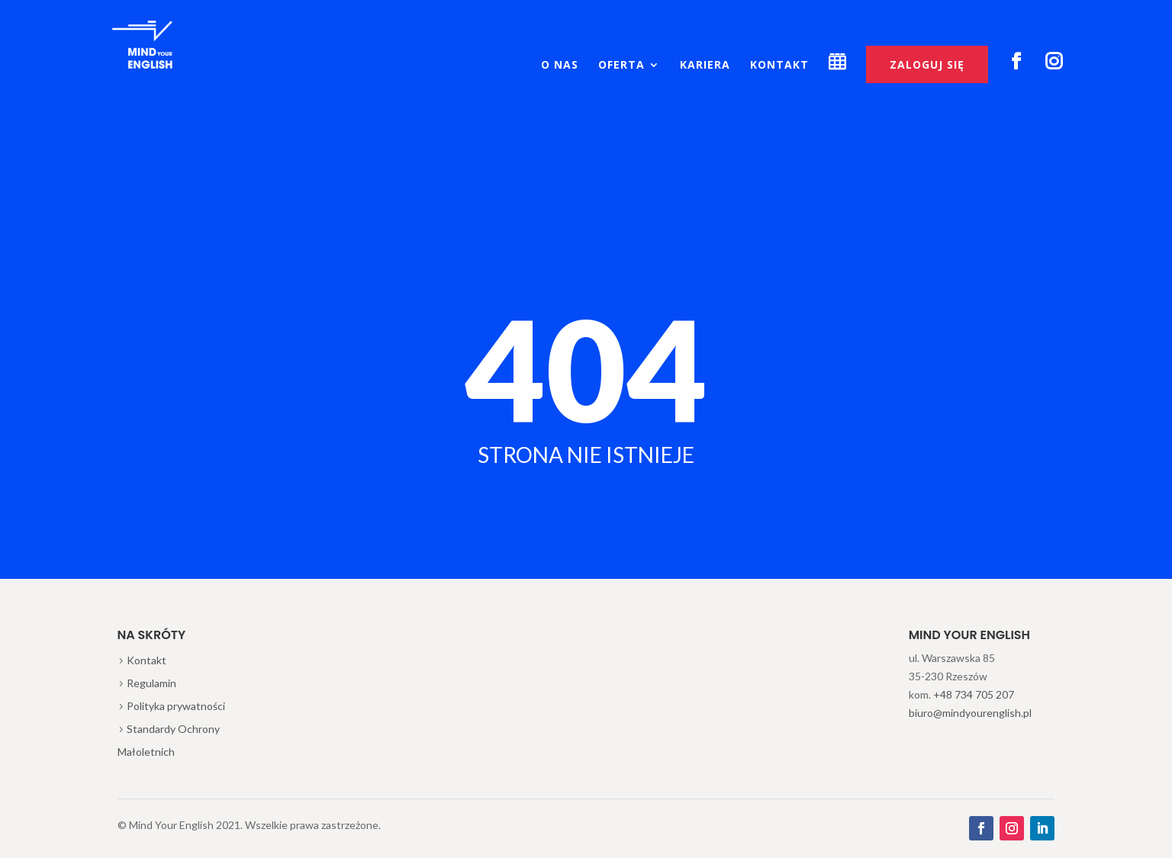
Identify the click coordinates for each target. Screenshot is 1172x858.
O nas (559, 65)
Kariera (705, 65)
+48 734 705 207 (973, 694)
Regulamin (151, 682)
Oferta (621, 65)
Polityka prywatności (176, 705)
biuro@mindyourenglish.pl (970, 712)
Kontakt (779, 65)
